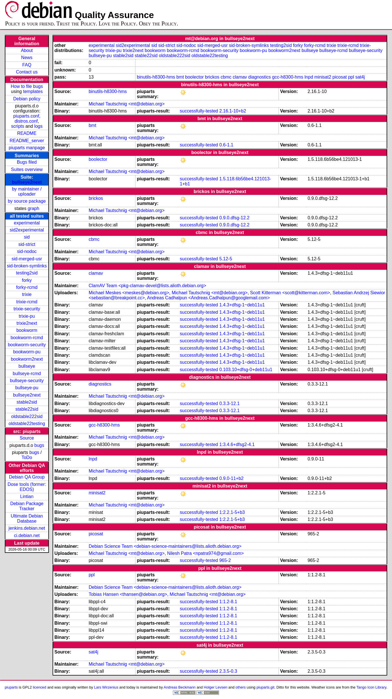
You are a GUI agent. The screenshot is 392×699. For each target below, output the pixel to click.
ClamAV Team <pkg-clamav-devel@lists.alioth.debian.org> (147, 285)
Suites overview (27, 169)
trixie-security (27, 308)
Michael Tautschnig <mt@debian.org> (127, 103)
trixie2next (26, 323)
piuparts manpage (27, 147)
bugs (39, 445)
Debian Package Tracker (26, 506)
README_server (27, 140)
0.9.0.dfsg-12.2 (234, 217)
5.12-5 (225, 258)
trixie (27, 294)
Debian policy (26, 98)
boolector (194, 77)
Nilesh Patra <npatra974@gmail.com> (205, 553)
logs (38, 126)
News (27, 57)
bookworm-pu (26, 351)
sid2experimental (27, 230)
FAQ (26, 64)
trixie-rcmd (27, 301)
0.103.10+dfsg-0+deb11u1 (245, 369)
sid (27, 237)
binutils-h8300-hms (156, 77)
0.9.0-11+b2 (231, 478)
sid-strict (26, 244)
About (27, 50)
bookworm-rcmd (27, 337)
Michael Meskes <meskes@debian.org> (129, 292)
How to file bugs (27, 86)
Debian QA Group (27, 477)
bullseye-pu (26, 387)
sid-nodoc (26, 251)
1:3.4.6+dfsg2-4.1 (237, 444)
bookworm (26, 330)
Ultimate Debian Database (27, 518)
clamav (240, 77)
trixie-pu (27, 316)
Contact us (27, 72)
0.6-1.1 (226, 144)
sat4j (360, 77)
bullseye (27, 366)
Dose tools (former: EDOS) (27, 487)
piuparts (11, 687)
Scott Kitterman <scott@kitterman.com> (290, 292)
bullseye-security (27, 380)
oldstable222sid (26, 416)
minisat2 (322, 77)
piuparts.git (265, 687)
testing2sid (27, 272)
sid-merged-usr (27, 258)
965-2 (225, 560)
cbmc (225, 77)
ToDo (26, 457)
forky (27, 280)
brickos (212, 77)
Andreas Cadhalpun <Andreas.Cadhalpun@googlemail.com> (208, 297)
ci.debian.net (27, 535)
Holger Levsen (216, 687)
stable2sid (27, 402)
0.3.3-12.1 (229, 403)
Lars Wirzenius (106, 687)
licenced (39, 687)
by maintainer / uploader (27, 191)
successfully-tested (199, 111)
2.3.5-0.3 (228, 671)
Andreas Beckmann (180, 687)
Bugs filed (27, 162)
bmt (180, 77)
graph (33, 208)
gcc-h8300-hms (287, 77)
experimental (27, 222)
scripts (17, 126)
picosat (339, 77)
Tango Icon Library (371, 687)
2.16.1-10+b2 (232, 111)
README (26, 133)
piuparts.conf (26, 116)
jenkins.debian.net (26, 528)
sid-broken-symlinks (27, 265)
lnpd (309, 77)
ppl (351, 77)
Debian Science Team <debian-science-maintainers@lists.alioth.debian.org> (165, 546)
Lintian (26, 496)
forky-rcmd (27, 287)
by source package (27, 201)
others (240, 687)
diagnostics (259, 77)
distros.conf (26, 121)
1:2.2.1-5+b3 (232, 512)
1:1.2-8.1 (228, 601)
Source (27, 438)
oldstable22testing (26, 423)
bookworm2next (27, 359)
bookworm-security (27, 344)
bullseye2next (27, 182)
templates (33, 91)
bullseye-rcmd (27, 373)
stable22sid (26, 409)
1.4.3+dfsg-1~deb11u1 (242, 304)
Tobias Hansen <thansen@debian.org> (128, 594)
